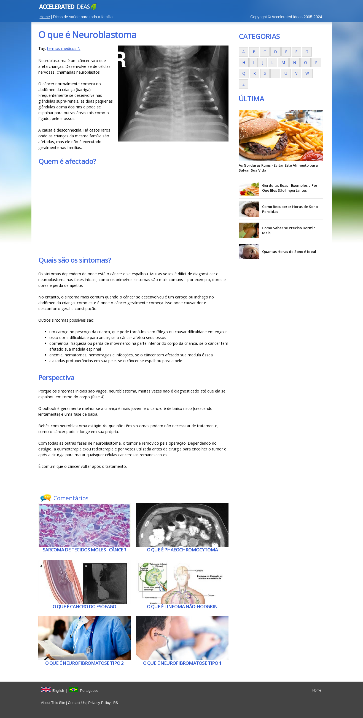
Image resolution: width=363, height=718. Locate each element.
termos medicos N (63, 48)
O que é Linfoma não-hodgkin (182, 606)
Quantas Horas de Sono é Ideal (289, 251)
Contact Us (76, 703)
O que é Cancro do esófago (84, 606)
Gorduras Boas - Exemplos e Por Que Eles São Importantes (290, 188)
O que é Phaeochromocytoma (182, 549)
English (58, 690)
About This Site (53, 703)
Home (45, 17)
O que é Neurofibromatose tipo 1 (182, 663)
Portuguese (89, 690)
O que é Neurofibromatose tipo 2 (84, 663)
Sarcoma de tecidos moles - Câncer (84, 549)
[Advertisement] (133, 210)
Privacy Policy (99, 703)
